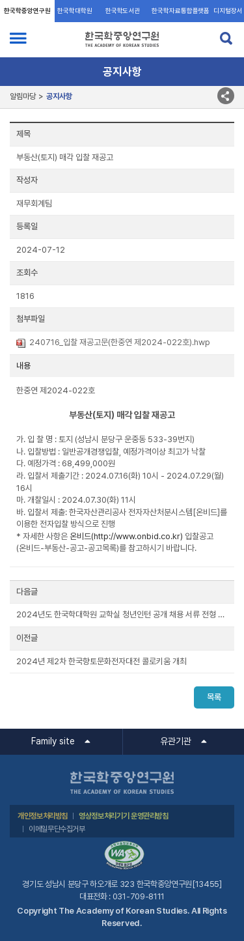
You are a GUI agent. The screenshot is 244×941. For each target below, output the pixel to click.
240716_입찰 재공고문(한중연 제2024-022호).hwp (119, 342)
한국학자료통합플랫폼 (181, 10)
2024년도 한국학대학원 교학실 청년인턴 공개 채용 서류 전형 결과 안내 (122, 614)
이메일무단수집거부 (57, 829)
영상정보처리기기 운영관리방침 (124, 816)
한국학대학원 (74, 10)
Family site (53, 741)
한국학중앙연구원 (27, 10)
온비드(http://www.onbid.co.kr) (126, 536)
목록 (214, 697)
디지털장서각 (228, 14)
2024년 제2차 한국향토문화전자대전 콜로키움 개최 (101, 661)
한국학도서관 (122, 10)
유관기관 (175, 741)
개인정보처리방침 (43, 816)
